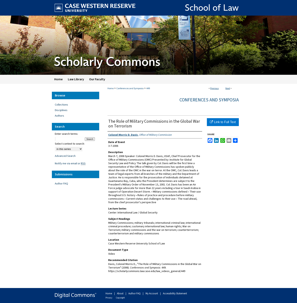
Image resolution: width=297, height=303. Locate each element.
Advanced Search (65, 156)
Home (110, 88)
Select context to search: (70, 144)
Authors (59, 116)
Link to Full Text (223, 122)
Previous (214, 88)
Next (227, 88)
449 (148, 88)
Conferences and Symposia (130, 88)
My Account (152, 293)
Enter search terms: (66, 134)
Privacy (109, 297)
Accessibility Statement (175, 293)
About (120, 293)
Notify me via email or (70, 164)
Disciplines (61, 110)
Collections (61, 105)
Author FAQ (61, 184)
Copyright (120, 297)
